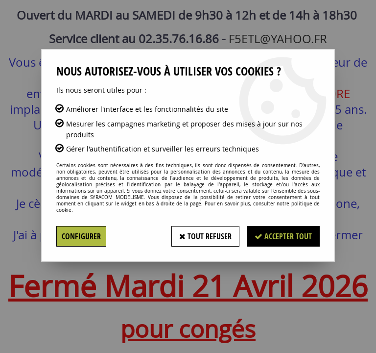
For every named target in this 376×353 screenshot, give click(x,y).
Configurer (81, 236)
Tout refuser (205, 236)
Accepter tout (283, 236)
